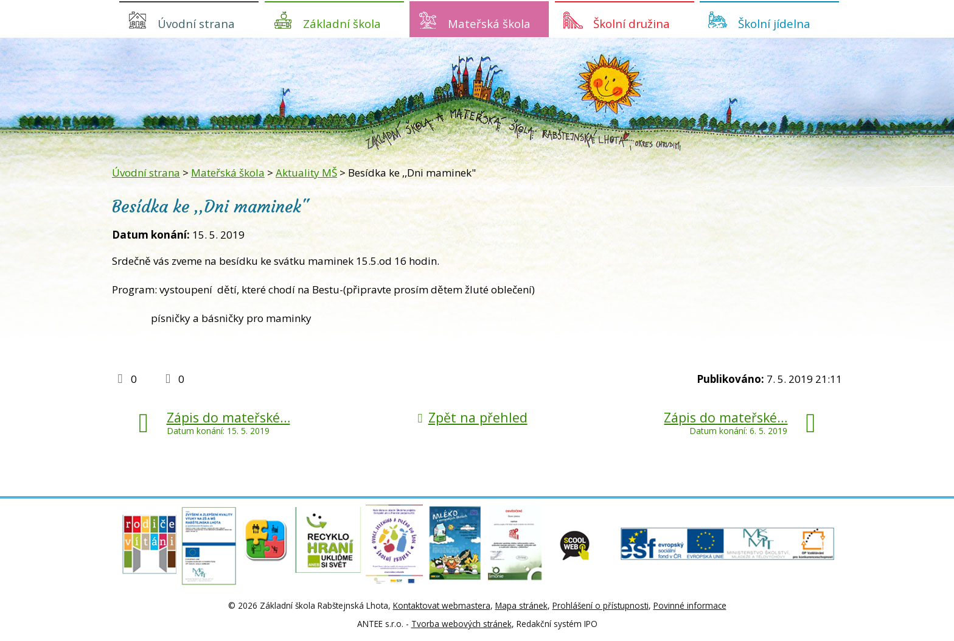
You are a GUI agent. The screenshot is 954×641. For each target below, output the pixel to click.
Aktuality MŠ (306, 173)
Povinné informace (689, 605)
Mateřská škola (489, 23)
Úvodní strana (196, 23)
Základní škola (342, 23)
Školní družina (631, 23)
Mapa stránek (521, 605)
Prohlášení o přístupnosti (600, 605)
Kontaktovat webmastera (441, 605)
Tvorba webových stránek (461, 623)
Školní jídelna (774, 23)
